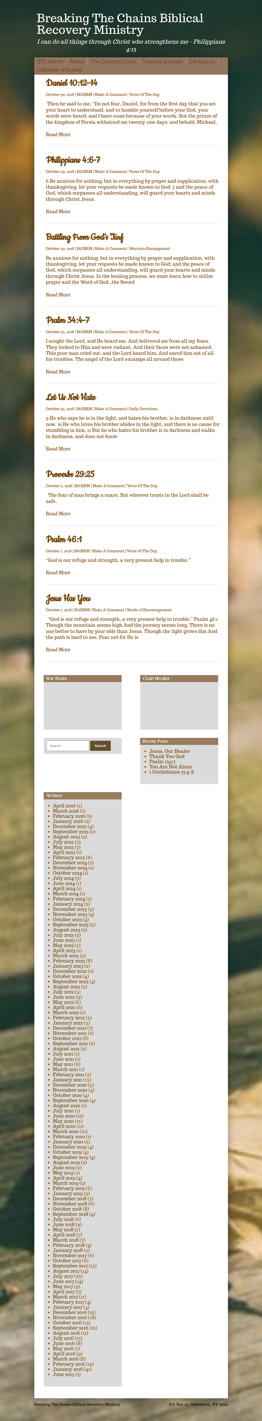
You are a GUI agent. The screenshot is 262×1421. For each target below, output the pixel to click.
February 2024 (69, 899)
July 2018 (63, 1219)
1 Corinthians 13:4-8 (171, 772)
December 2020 (70, 1085)
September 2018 (70, 1214)
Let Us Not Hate (70, 397)
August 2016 (66, 1333)
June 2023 (64, 940)
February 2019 (69, 1188)
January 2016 (68, 1369)
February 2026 (69, 816)
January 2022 (68, 1023)
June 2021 (63, 1059)
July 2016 (63, 1338)
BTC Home (50, 61)
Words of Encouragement (149, 610)
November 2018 (70, 1204)
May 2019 (63, 1173)
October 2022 (67, 976)
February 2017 (68, 1302)
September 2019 (70, 1157)
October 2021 (67, 1038)
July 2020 (63, 1111)
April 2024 (64, 888)
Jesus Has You (68, 599)
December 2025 (70, 826)
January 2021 (68, 1080)
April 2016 (64, 1354)
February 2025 (69, 857)
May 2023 (63, 945)
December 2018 (70, 1199)
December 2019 (70, 1147)
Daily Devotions (143, 409)
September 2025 (71, 832)
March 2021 (65, 1069)
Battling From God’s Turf (84, 237)
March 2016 (66, 1359)
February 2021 (68, 1075)
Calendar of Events (59, 70)
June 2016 (64, 1343)
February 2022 (69, 1018)
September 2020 (71, 1100)
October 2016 (67, 1323)
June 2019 (64, 1168)
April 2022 (64, 1007)
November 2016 (70, 1317)
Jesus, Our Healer (169, 751)
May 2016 (63, 1348)
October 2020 (67, 1095)
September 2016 (71, 1328)
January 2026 (68, 821)
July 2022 (63, 992)
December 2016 (70, 1312)
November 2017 (70, 1255)
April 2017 (64, 1292)
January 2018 (68, 1250)
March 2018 (66, 1240)
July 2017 (63, 1276)
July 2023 (63, 935)
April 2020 (64, 1126)
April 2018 (64, 1235)
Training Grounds (162, 61)
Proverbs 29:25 (70, 474)
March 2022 (66, 1012)
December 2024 (70, 863)
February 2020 (69, 1137)
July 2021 (63, 1054)
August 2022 (66, 987)
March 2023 (66, 956)
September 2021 (70, 1043)
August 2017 (66, 1271)
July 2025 (63, 842)
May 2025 (63, 847)
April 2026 (64, 806)
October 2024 (67, 873)
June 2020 (64, 1116)
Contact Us (202, 61)
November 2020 (70, 1090)
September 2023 (71, 925)
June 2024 (64, 883)
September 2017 (70, 1266)
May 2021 (63, 1064)
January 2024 (68, 904)
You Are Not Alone (170, 767)
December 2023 (70, 909)
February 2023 (69, 961)
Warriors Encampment (149, 248)
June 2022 (64, 997)
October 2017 (67, 1261)
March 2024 (66, 894)
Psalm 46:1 (64, 540)
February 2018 (69, 1245)
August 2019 (66, 1162)
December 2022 (70, 971)
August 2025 (66, 837)
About (77, 61)
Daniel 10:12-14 (72, 83)
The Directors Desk (113, 61)
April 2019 (64, 1178)
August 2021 (66, 1049)
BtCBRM (84, 94)
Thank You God (167, 756)
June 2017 (63, 1281)
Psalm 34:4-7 (67, 320)
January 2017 (68, 1307)
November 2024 (70, 868)
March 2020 (66, 1131)
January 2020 (68, 1142)
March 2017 (65, 1297)
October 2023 (67, 919)
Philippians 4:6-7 (73, 160)
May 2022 (63, 1002)
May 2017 (63, 1286)
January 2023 (68, 966)
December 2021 (69, 1028)
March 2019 (66, 1183)
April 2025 (64, 852)
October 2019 (67, 1152)
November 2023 (70, 914)
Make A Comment (111, 94)
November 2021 (70, 1033)
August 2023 (66, 930)
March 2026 (66, 811)
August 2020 (66, 1106)
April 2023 (64, 950)
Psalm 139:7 (162, 762)
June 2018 (64, 1224)
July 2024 (63, 878)
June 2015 (63, 1374)
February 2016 (69, 1364)
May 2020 (63, 1121)
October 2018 (67, 1209)
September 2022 (71, 981)
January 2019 (68, 1193)
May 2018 (63, 1230)
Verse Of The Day (144, 94)
